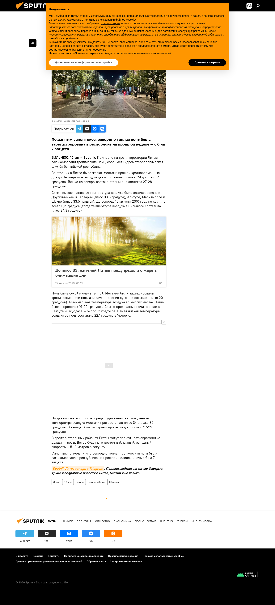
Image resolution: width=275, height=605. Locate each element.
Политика (84, 521)
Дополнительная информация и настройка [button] (83, 62)
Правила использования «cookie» (163, 556)
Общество (114, 481)
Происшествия (145, 521)
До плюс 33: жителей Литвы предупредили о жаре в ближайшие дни (106, 273)
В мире (68, 521)
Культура (167, 521)
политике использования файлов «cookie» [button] (110, 19)
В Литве (68, 481)
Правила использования (123, 556)
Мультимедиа (202, 521)
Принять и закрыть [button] (207, 62)
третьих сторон (110, 23)
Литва (56, 481)
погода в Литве (96, 481)
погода (80, 481)
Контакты (54, 556)
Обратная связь (96, 561)
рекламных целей (204, 30)
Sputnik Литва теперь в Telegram (78, 468)
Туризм (182, 521)
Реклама (38, 556)
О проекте (21, 556)
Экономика (122, 521)
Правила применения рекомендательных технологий (48, 561)
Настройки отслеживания (126, 561)
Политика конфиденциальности (84, 556)
